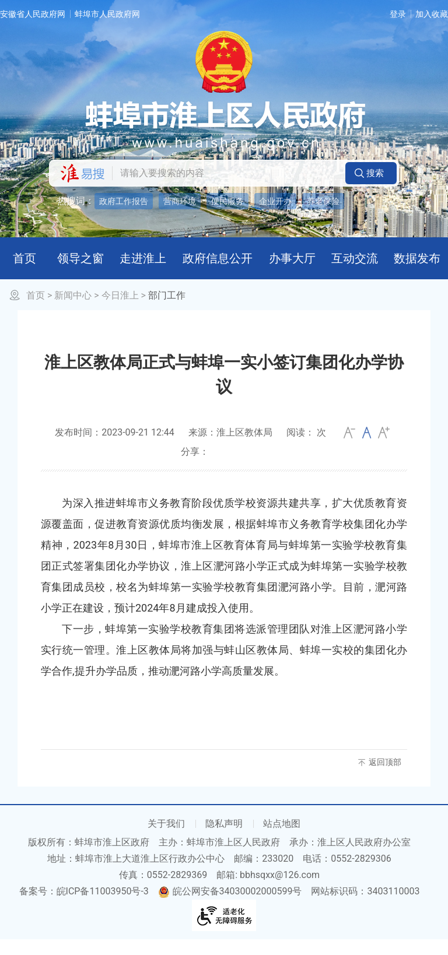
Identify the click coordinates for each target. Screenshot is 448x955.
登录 (398, 14)
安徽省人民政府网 (32, 14)
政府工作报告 (123, 201)
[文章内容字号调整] (366, 448)
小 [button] (349, 448)
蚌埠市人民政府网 (107, 14)
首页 (35, 310)
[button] (371, 173)
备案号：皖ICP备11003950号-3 (84, 906)
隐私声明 (224, 839)
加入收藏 (431, 14)
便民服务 (227, 201)
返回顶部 (385, 777)
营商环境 (179, 201)
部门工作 (167, 310)
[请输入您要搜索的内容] (226, 173)
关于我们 (166, 839)
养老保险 (323, 201)
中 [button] (366, 448)
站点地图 (281, 839)
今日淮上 (120, 310)
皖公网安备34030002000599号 (230, 906)
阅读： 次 (306, 447)
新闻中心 (73, 310)
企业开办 (275, 201)
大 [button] (383, 448)
